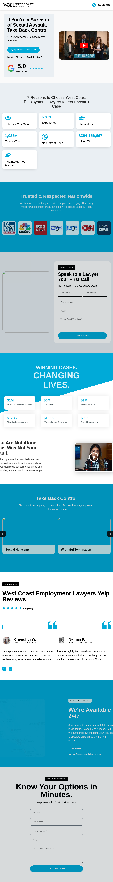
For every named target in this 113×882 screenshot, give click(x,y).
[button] (66, 267)
